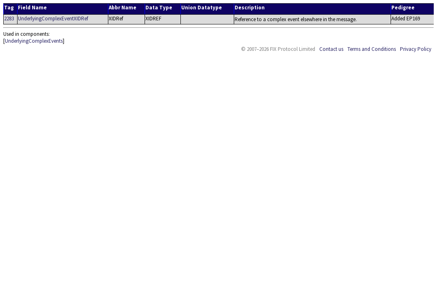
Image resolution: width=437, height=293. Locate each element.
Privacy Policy (415, 49)
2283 (9, 18)
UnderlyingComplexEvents (34, 40)
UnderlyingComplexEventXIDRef (53, 18)
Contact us (331, 49)
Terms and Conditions (371, 49)
